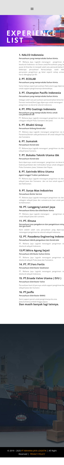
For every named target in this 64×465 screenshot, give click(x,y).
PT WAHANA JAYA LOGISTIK (33, 450)
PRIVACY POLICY (37, 454)
